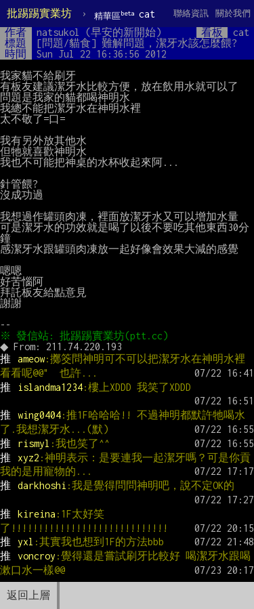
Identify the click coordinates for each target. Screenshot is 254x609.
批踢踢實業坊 (39, 13)
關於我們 (233, 13)
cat (124, 14)
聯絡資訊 (191, 13)
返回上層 (28, 595)
